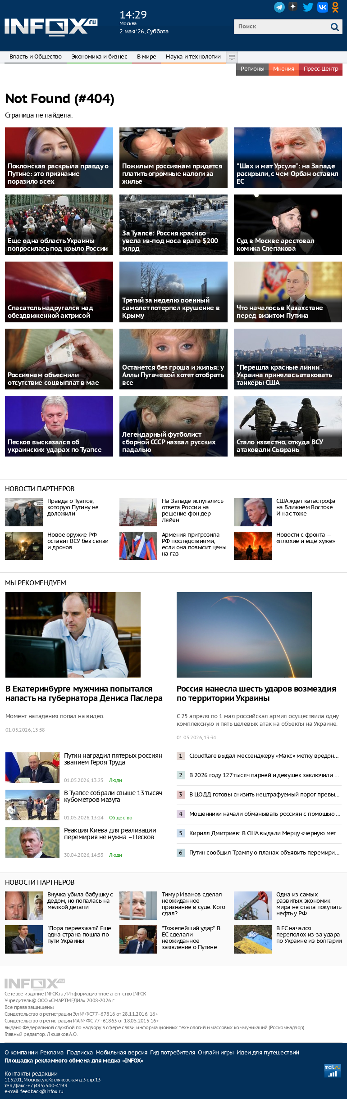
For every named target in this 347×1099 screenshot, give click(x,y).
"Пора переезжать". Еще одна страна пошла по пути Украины (79, 934)
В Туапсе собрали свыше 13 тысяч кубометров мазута (113, 796)
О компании (21, 1052)
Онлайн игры (215, 1052)
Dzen (293, 7)
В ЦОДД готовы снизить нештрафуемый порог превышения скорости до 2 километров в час (265, 794)
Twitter (308, 7)
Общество (120, 817)
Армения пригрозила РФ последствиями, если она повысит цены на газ (194, 544)
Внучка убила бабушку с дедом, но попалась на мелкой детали (80, 901)
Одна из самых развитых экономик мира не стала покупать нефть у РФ (309, 904)
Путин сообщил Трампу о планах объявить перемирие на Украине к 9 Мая (265, 852)
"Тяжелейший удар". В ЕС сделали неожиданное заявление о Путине (191, 937)
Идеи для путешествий (268, 1052)
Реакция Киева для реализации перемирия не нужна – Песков (110, 833)
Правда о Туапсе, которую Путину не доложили (73, 507)
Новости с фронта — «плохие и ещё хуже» (305, 538)
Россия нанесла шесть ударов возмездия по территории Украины (256, 693)
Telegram (279, 7)
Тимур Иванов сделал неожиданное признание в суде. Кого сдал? (193, 904)
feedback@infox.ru (41, 1091)
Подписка (80, 1052)
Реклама (52, 1052)
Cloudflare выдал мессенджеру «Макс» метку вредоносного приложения (265, 755)
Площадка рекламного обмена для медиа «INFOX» (74, 1061)
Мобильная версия (121, 1052)
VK (322, 7)
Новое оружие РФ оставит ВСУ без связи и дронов (77, 541)
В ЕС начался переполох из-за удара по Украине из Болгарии (309, 934)
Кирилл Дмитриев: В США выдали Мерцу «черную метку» (265, 833)
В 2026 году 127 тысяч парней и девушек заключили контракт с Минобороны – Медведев (265, 775)
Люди (115, 780)
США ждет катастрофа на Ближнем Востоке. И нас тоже (306, 507)
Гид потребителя (172, 1052)
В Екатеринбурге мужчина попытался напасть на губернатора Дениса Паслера (83, 693)
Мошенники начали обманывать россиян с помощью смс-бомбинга (265, 813)
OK (337, 7)
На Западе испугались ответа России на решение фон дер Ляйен (192, 510)
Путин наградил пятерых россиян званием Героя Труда (113, 758)
